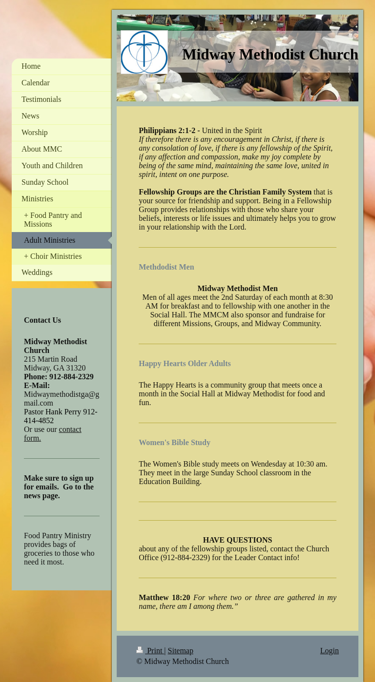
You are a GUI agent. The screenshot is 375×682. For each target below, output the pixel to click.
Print (150, 650)
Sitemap (180, 650)
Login (329, 650)
